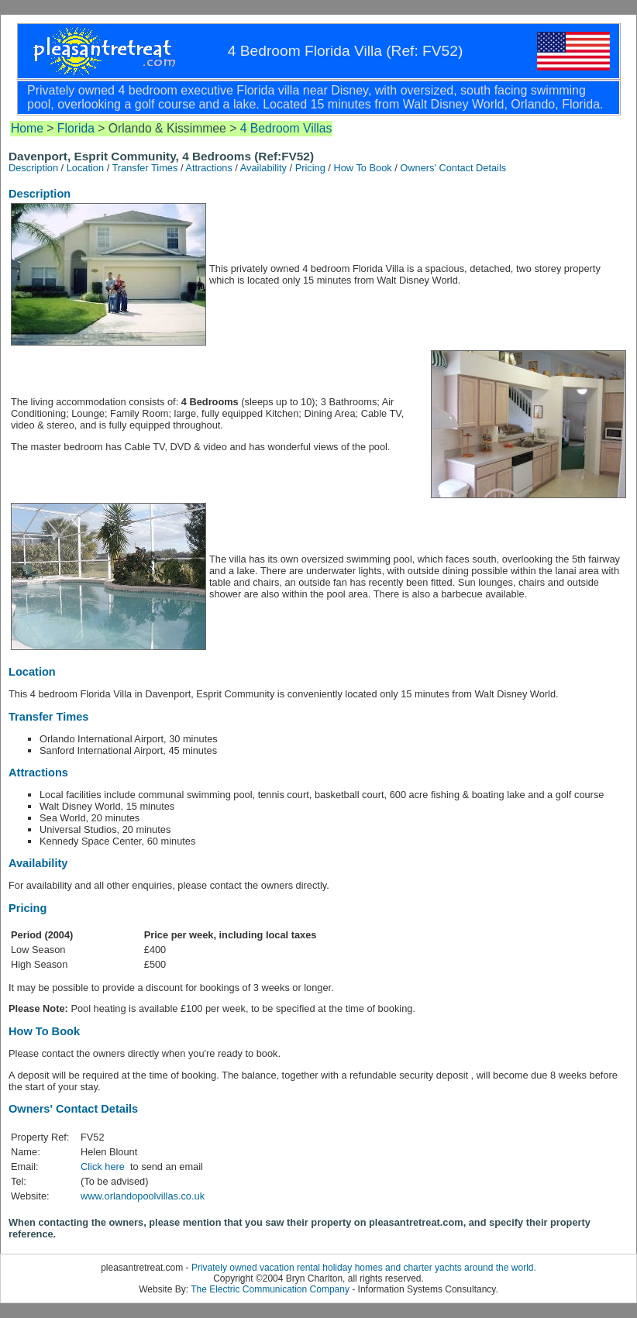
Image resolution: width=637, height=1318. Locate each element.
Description (33, 168)
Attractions (208, 168)
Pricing (310, 168)
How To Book (362, 168)
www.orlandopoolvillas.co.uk (143, 1196)
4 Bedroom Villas (286, 128)
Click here (104, 1166)
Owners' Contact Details (453, 168)
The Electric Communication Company (270, 1289)
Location (85, 168)
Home (27, 128)
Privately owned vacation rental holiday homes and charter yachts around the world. (363, 1267)
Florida (76, 128)
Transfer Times (145, 168)
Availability (263, 168)
